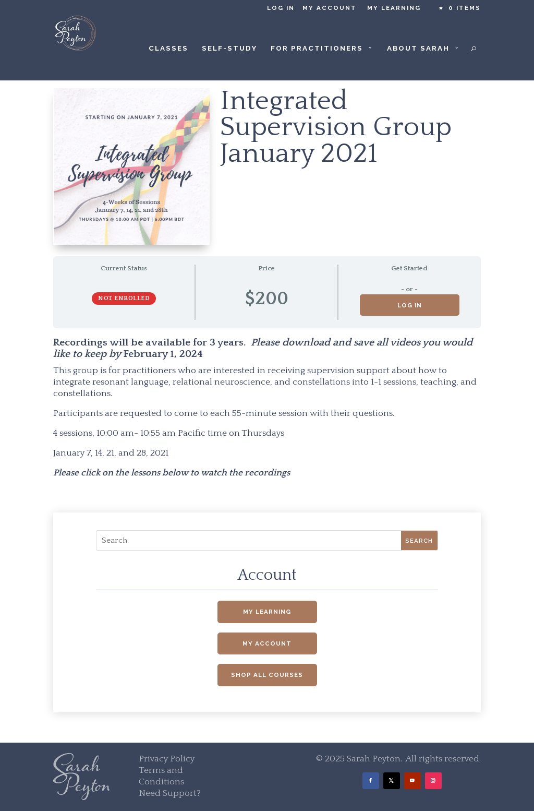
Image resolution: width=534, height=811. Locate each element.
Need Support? (170, 793)
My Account (329, 8)
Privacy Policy (167, 759)
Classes (168, 48)
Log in (281, 8)
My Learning (394, 8)
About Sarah (418, 48)
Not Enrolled (124, 298)
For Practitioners (317, 48)
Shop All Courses (267, 674)
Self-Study (229, 48)
